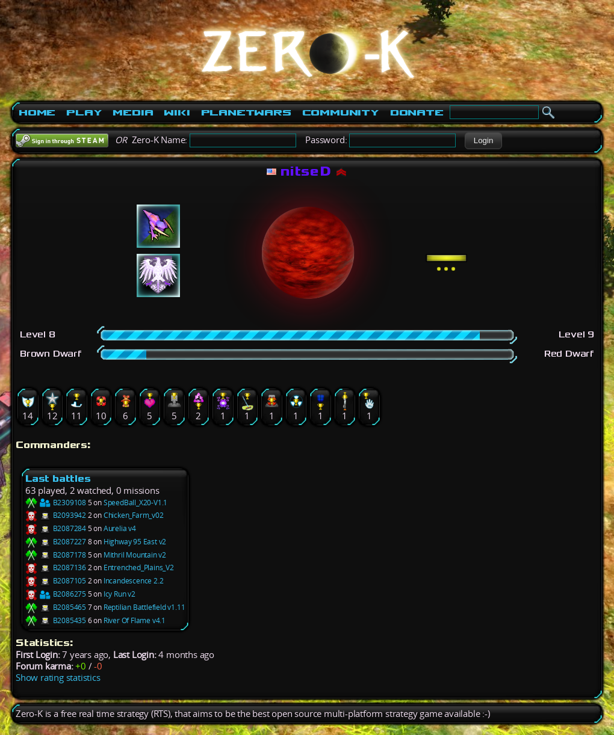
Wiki (177, 112)
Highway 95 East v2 (135, 542)
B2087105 (55, 581)
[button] (483, 140)
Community (340, 112)
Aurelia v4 (120, 528)
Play (84, 112)
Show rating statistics (58, 677)
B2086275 (55, 594)
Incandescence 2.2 (134, 581)
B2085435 (55, 620)
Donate (417, 112)
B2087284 (55, 528)
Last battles (58, 478)
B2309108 (55, 502)
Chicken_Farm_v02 (134, 515)
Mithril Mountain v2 (135, 555)
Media (133, 112)
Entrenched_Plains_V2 (139, 567)
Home (37, 112)
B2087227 (55, 542)
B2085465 (55, 607)
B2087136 (55, 567)
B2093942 (55, 515)
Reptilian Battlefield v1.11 (144, 607)
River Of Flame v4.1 (135, 620)
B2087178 (55, 555)
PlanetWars (246, 112)
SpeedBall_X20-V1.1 (135, 502)
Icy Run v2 (119, 594)
